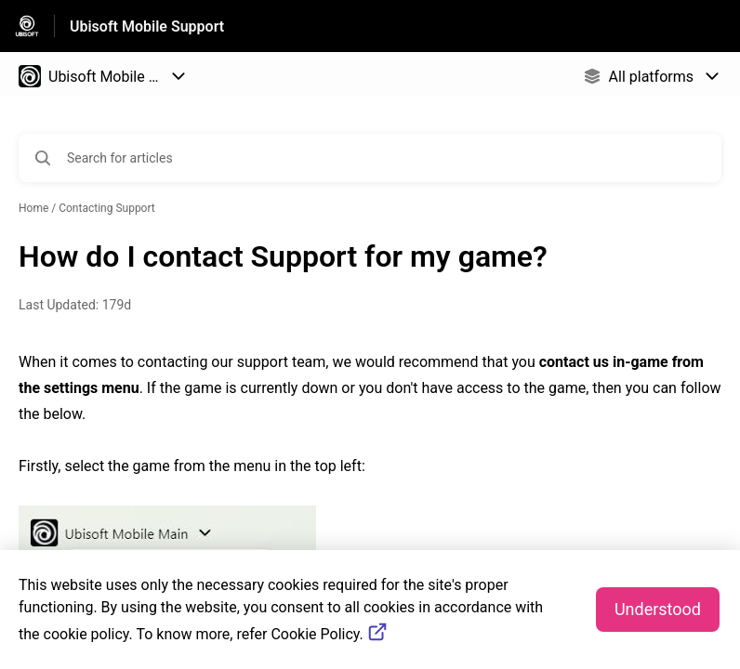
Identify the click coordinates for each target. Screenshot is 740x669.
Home (33, 208)
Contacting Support (107, 208)
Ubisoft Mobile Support (147, 26)
